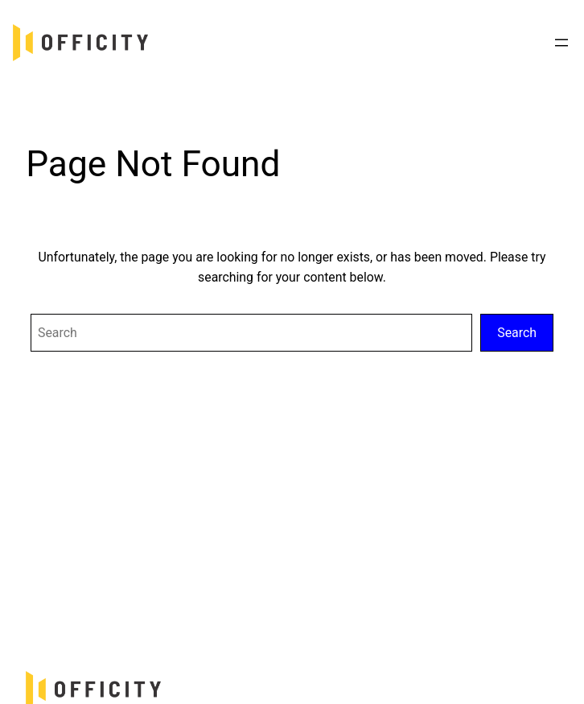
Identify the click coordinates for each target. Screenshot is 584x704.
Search (517, 332)
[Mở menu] (561, 42)
